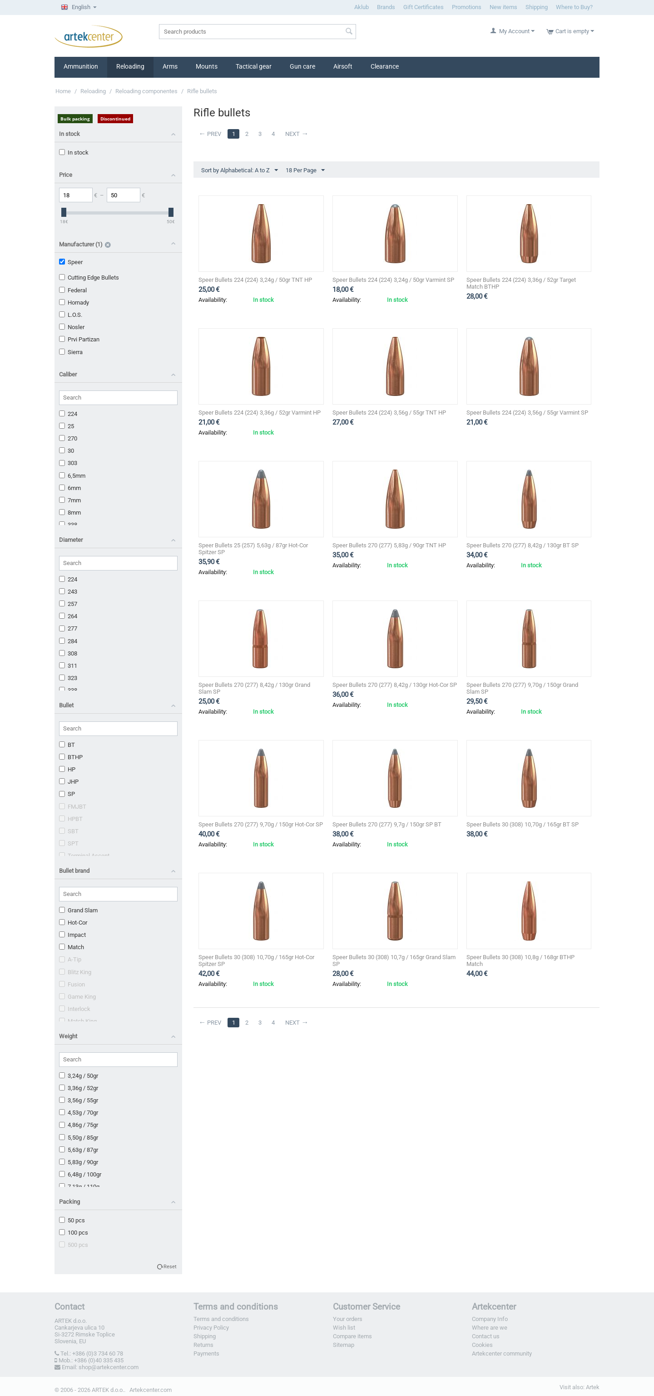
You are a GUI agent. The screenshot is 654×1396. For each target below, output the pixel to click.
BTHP (71, 757)
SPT (69, 843)
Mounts (207, 66)
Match (71, 947)
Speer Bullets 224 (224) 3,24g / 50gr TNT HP (255, 279)
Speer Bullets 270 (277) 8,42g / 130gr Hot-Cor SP (394, 684)
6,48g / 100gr (80, 1174)
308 (68, 653)
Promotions (466, 7)
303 (68, 463)
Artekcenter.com (150, 1389)
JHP (69, 781)
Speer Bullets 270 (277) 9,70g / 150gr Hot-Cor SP (260, 824)
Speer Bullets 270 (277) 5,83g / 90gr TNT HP (389, 545)
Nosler (71, 327)
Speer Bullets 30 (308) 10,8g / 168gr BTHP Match (520, 960)
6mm (70, 488)
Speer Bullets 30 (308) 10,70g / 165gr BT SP (522, 824)
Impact (72, 934)
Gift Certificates (423, 7)
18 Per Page (305, 170)
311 (68, 665)
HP (67, 769)
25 (66, 426)
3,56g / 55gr (78, 1100)
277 (68, 628)
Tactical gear (254, 66)
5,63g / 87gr (78, 1149)
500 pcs (73, 1244)
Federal (73, 290)
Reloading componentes (146, 91)
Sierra (71, 352)
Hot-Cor (73, 922)
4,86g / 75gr (78, 1124)
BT (67, 744)
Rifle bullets (202, 91)
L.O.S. (70, 314)
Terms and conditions (221, 1319)
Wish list (344, 1327)
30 (66, 450)
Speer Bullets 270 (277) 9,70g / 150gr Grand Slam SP (522, 688)
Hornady (74, 302)
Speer (71, 262)
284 (68, 641)
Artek (593, 1387)
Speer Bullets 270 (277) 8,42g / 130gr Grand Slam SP (254, 688)
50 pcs (72, 1220)
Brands (386, 7)
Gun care (302, 66)
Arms (170, 66)
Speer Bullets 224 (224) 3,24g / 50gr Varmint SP (393, 279)
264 (68, 616)
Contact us (486, 1336)
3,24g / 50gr (78, 1075)
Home (63, 91)
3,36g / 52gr (78, 1088)
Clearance (385, 66)
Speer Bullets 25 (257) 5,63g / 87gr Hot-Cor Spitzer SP (253, 548)
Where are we (489, 1327)
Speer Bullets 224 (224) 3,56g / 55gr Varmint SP (527, 412)
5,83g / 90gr (78, 1162)
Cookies (482, 1344)
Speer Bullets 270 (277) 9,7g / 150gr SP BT (386, 824)
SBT (69, 831)
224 (68, 413)
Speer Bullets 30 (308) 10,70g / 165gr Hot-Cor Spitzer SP (256, 960)
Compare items (352, 1336)
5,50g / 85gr (78, 1137)
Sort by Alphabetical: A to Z (239, 170)
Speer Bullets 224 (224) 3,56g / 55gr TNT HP (389, 412)
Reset (170, 1267)
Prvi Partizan (79, 339)
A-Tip (70, 959)
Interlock (74, 1009)
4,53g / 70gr (78, 1112)
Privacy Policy (211, 1327)
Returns (203, 1344)
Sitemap (343, 1344)
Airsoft (342, 66)
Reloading (130, 66)
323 (68, 678)
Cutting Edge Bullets (89, 277)
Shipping (536, 7)
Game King (77, 996)
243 (68, 591)
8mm (70, 512)
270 (68, 438)
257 (68, 603)
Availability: (212, 299)
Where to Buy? (574, 7)
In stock (74, 152)
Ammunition (81, 66)
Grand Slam (78, 910)
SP (67, 794)
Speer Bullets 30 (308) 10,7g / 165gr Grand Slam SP (394, 960)
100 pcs (73, 1232)
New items (503, 7)
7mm (70, 500)
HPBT (71, 819)
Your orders (347, 1319)
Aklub (361, 7)
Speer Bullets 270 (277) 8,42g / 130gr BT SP (522, 545)
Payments (206, 1353)
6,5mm (72, 475)
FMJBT (72, 806)
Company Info (490, 1319)
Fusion (72, 984)
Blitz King (75, 972)
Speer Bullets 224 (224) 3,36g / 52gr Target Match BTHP (521, 283)
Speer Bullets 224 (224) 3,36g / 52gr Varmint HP (259, 412)
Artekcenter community (502, 1353)
